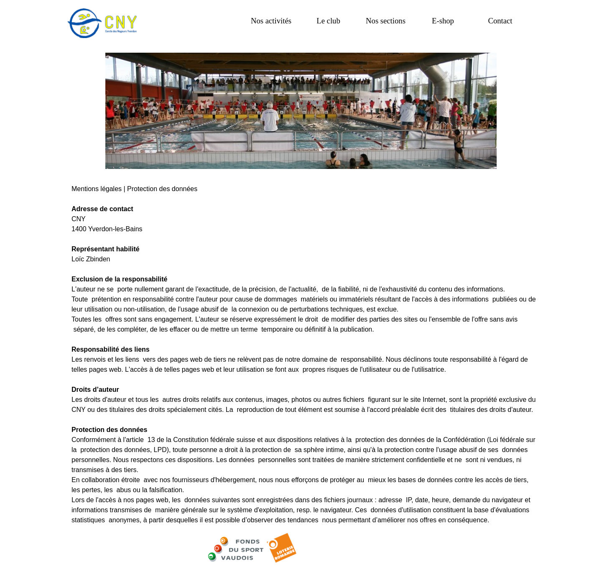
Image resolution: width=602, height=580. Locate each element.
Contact (500, 20)
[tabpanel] (301, 349)
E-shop (443, 20)
